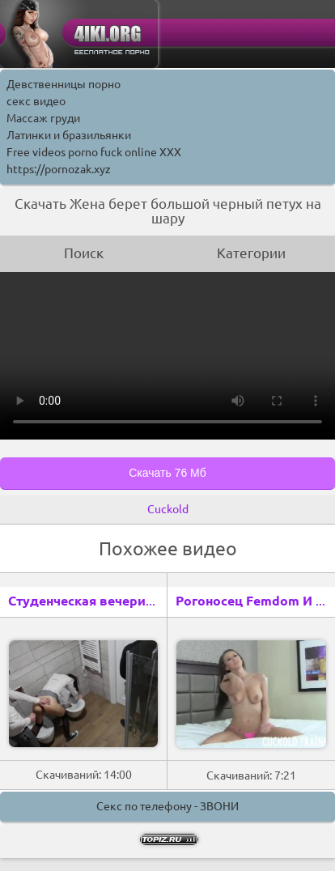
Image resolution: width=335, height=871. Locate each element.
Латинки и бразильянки (68, 135)
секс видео (36, 101)
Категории (251, 253)
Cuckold (168, 509)
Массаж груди (43, 118)
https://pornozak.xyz (58, 169)
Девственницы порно (63, 84)
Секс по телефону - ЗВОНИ (167, 806)
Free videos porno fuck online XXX (93, 152)
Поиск (84, 253)
